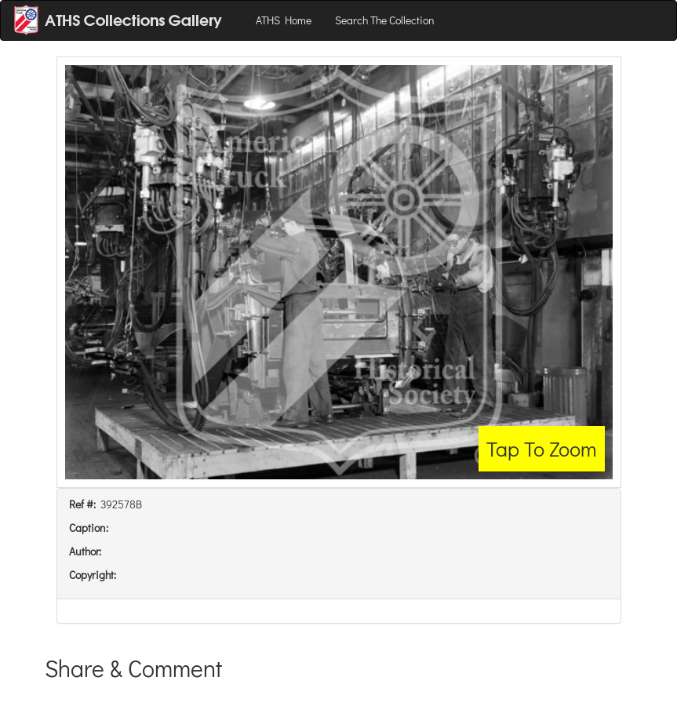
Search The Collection (385, 20)
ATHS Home (283, 20)
